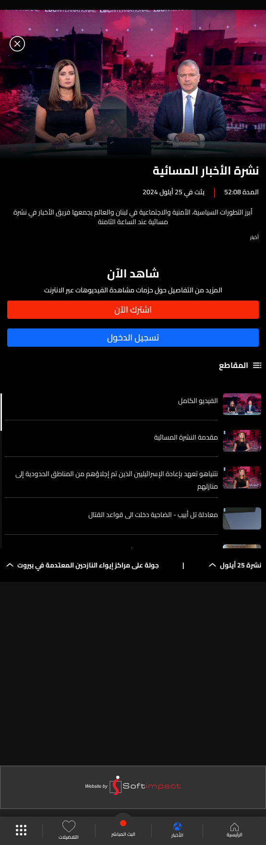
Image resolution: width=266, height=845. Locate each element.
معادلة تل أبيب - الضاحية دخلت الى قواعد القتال (153, 514)
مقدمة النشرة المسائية (186, 437)
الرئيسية (234, 831)
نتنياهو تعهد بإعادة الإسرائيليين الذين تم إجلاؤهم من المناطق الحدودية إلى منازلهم (116, 479)
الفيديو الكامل (198, 400)
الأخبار (177, 830)
